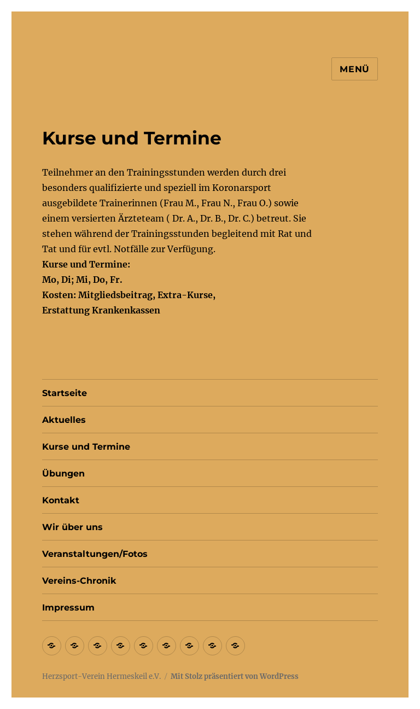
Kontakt (60, 500)
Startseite (64, 393)
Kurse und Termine (86, 446)
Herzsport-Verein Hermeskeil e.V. (101, 676)
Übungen (63, 473)
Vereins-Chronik (79, 581)
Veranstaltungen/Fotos (95, 554)
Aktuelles (64, 420)
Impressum (68, 607)
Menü (355, 69)
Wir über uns (72, 527)
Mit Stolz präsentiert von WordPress (235, 676)
